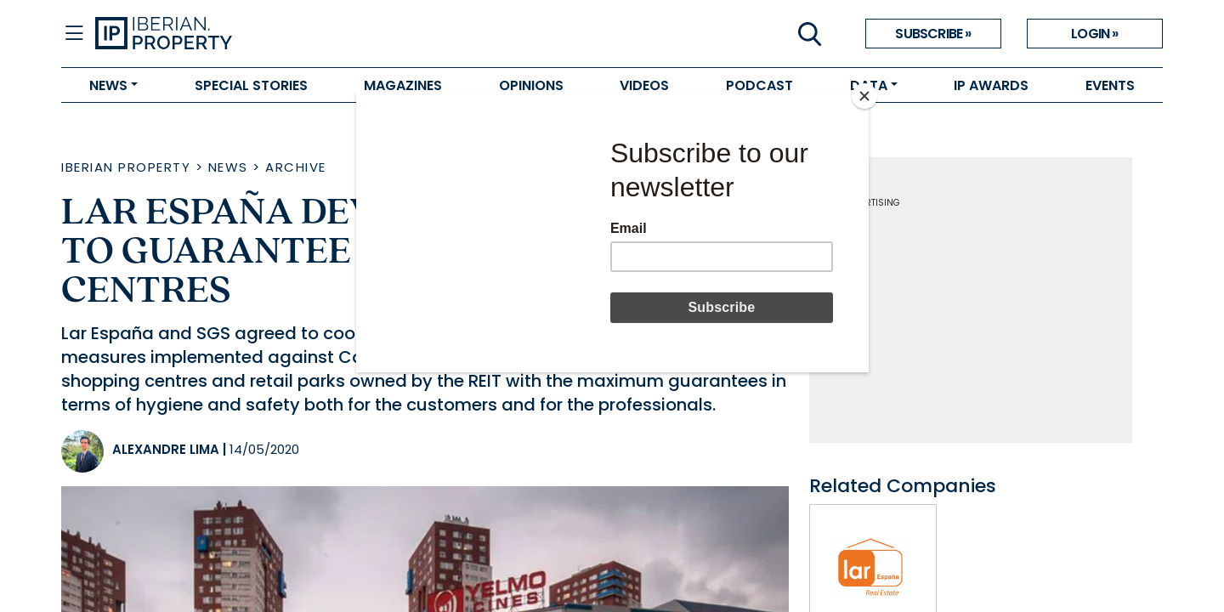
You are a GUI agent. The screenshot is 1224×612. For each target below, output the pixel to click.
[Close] (864, 96)
